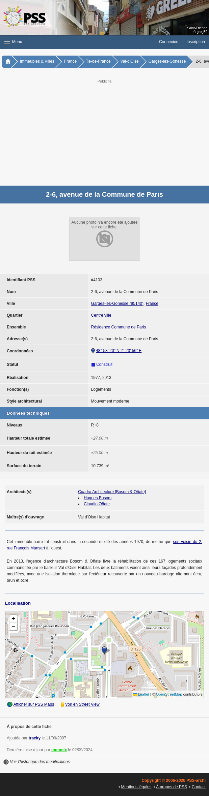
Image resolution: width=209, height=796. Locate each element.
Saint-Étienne (197, 28)
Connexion (168, 41)
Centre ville (101, 315)
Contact (199, 787)
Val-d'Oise (130, 61)
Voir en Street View (82, 704)
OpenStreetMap (169, 694)
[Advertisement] (104, 132)
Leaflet (141, 694)
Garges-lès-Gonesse (167, 61)
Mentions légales (136, 787)
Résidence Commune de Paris (118, 327)
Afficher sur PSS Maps (34, 704)
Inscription (195, 41)
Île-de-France (98, 61)
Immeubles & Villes (37, 61)
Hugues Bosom (97, 498)
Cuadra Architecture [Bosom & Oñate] (112, 491)
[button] (77, 42)
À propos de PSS (171, 787)
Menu (13, 41)
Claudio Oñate (97, 504)
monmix (59, 749)
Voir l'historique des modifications (40, 762)
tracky (35, 738)
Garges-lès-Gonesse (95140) (117, 303)
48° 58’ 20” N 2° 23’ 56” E (118, 350)
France (70, 61)
